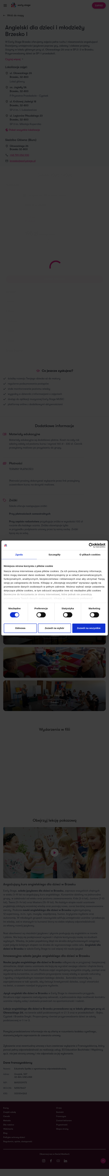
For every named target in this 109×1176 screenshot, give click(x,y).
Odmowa (20, 628)
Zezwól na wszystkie (89, 628)
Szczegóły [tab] (54, 554)
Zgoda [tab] (19, 554)
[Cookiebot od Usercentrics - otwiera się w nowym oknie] (91, 545)
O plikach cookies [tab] (90, 554)
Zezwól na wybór (54, 628)
